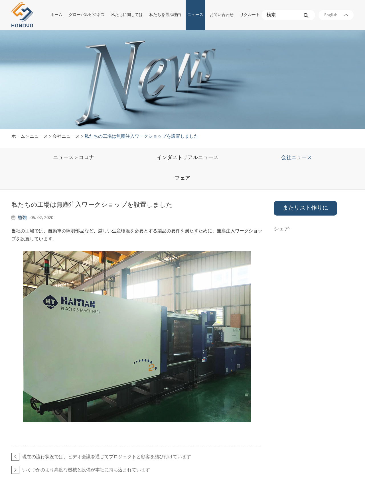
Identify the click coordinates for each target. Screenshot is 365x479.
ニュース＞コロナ (73, 158)
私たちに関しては (127, 15)
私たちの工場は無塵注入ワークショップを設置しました (141, 136)
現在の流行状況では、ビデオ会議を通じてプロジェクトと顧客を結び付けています (106, 457)
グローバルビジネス (87, 15)
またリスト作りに (305, 208)
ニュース (195, 15)
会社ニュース (66, 136)
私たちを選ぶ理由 (165, 15)
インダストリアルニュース (187, 158)
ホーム (56, 15)
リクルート (250, 15)
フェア (182, 178)
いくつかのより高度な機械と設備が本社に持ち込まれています (86, 470)
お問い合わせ (222, 15)
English (336, 15)
